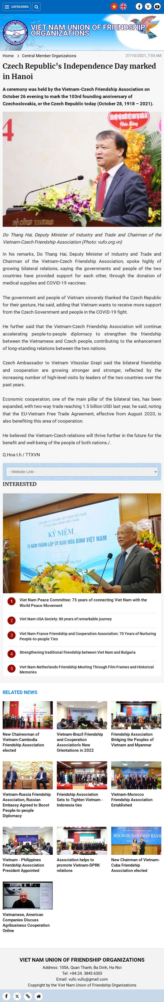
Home (8, 56)
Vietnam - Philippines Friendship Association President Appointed (23, 865)
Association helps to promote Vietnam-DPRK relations (78, 865)
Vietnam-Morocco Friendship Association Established (131, 800)
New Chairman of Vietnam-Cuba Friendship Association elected (135, 865)
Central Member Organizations (49, 56)
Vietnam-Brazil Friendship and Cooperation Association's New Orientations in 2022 (80, 742)
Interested (19, 484)
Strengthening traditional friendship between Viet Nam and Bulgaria (78, 652)
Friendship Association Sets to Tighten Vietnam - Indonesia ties (80, 800)
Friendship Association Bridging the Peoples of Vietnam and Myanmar (132, 739)
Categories (17, 7)
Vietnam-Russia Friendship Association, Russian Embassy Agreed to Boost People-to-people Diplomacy (27, 805)
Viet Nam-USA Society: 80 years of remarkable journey (66, 619)
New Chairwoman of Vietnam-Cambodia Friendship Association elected (23, 742)
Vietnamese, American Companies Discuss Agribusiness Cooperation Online (26, 922)
